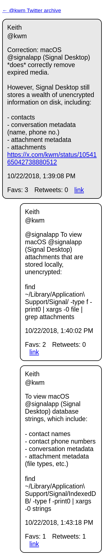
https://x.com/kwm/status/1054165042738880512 (52, 158)
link (79, 190)
